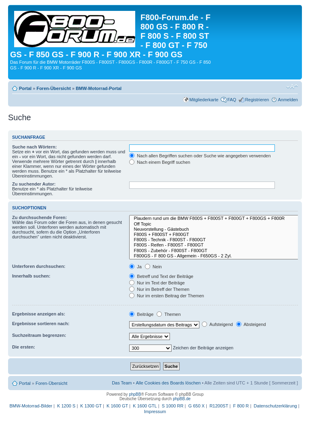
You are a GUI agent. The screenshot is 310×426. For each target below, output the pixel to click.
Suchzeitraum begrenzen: (39, 335)
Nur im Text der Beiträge (156, 282)
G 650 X (197, 405)
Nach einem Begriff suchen (159, 162)
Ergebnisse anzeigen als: (38, 313)
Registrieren (257, 99)
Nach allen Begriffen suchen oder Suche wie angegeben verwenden (199, 155)
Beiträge (141, 314)
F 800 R (241, 405)
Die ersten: (23, 347)
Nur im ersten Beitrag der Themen (166, 295)
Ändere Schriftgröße (292, 86)
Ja (135, 266)
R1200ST (218, 405)
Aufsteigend (217, 324)
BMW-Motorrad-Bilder (30, 405)
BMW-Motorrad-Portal (98, 88)
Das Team (122, 382)
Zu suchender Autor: (34, 184)
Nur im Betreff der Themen (159, 289)
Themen (168, 314)
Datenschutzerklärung (275, 405)
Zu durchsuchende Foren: (39, 217)
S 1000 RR (173, 405)
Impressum (155, 411)
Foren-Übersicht (53, 88)
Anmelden (288, 99)
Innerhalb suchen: (31, 276)
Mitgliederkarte (203, 99)
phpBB (135, 394)
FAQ (231, 99)
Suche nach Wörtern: (34, 146)
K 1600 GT (117, 405)
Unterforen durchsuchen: (38, 266)
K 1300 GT (91, 405)
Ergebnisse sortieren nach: (40, 323)
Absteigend (251, 324)
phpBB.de (182, 399)
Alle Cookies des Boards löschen (168, 382)
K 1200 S (66, 405)
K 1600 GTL (145, 405)
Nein (153, 266)
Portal (25, 88)
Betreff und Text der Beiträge (161, 276)
